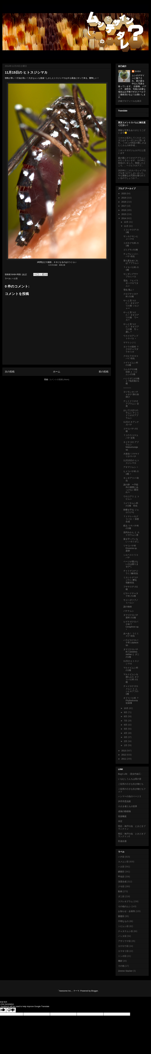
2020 (124, 193)
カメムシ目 (123, 861)
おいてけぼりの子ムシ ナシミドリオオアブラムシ (131, 414)
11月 (126, 226)
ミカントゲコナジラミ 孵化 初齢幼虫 (130, 580)
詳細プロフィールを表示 (129, 101)
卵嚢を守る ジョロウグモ (131, 511)
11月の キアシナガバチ (131, 423)
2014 (124, 218)
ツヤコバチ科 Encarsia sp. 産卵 (130, 548)
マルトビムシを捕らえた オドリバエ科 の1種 (131, 678)
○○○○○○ (127, 388)
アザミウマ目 (124, 941)
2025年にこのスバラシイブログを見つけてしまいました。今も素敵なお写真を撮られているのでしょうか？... (132, 174)
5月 (126, 729)
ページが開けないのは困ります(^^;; (130, 564)
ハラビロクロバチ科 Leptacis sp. (130, 642)
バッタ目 (122, 936)
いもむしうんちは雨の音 (129, 779)
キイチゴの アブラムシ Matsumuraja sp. (131, 446)
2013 (124, 750)
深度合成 (122, 881)
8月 (126, 716)
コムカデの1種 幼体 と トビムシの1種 (130, 372)
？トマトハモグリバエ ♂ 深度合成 (131, 519)
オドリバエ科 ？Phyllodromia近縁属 (131, 700)
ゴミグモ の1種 (130, 249)
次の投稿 (9, 371)
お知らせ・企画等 (126, 911)
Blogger (94, 991)
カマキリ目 (123, 951)
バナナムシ (128, 611)
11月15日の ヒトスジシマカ (131, 461)
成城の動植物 (124, 811)
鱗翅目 (121, 871)
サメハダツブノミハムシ (130, 601)
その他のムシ (124, 906)
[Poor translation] (11, 1010)
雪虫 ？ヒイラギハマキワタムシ (130, 283)
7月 (126, 720)
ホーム (56, 371)
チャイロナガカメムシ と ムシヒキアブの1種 (130, 690)
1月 (126, 745)
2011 (124, 759)
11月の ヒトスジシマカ (131, 662)
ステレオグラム (125, 901)
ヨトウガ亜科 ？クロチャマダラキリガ (131, 349)
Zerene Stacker (125, 971)
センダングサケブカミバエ (130, 275)
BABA (138, 71)
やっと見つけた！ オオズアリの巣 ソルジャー (131, 304)
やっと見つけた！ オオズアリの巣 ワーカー (131, 316)
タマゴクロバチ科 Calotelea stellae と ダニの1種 (131, 653)
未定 (120, 821)
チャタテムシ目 (125, 931)
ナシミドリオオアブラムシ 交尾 (131, 403)
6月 (126, 725)
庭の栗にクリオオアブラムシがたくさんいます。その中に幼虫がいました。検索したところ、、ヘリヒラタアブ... (132, 162)
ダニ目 (121, 896)
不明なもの (123, 921)
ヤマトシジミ (129, 342)
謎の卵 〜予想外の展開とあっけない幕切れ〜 (130, 488)
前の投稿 (103, 371)
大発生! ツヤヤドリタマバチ (131, 455)
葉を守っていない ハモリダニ (131, 540)
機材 (120, 961)
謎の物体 (127, 606)
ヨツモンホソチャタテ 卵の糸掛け (131, 394)
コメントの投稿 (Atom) (59, 379)
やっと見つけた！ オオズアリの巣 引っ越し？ (131, 328)
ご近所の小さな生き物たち (130, 784)
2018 (124, 202)
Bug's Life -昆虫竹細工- (129, 774)
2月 (126, 741)
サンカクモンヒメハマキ (130, 237)
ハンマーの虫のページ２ (129, 796)
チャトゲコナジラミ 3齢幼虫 (130, 572)
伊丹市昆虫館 (124, 801)
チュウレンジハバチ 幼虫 (130, 255)
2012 (124, 754)
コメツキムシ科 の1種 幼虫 (130, 504)
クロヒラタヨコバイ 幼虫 (130, 357)
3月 (126, 737)
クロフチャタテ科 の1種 (130, 295)
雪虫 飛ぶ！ (129, 290)
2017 (124, 206)
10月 (126, 708)
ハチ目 (121, 857)
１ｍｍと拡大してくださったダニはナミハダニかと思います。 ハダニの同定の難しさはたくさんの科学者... (132, 142)
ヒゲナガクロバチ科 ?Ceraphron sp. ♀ (131, 625)
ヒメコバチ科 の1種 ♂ (131, 472)
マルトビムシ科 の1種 (130, 668)
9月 (126, 712)
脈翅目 (121, 916)
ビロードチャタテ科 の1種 (130, 594)
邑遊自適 (122, 841)
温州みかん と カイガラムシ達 (131, 533)
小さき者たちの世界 (127, 806)
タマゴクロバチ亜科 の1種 (130, 616)
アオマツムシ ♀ (130, 467)
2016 (124, 210)
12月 (126, 222)
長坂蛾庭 (122, 816)
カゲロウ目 (123, 946)
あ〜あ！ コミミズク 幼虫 (131, 634)
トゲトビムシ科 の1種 (130, 363)
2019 (124, 198)
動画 (120, 891)
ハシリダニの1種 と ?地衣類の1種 (131, 381)
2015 (124, 214)
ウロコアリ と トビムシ (131, 497)
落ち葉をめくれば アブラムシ (131, 261)
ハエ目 (15, 278)
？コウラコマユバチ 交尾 (130, 436)
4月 (126, 733)
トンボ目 (122, 956)
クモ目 (121, 886)
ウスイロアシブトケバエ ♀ (130, 337)
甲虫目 (121, 876)
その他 (121, 966)
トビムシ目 (123, 926)
